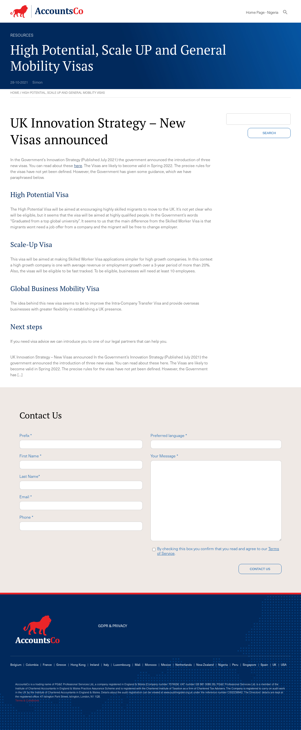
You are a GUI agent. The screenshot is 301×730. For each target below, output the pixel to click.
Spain (264, 664)
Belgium (15, 664)
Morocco (151, 664)
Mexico (166, 664)
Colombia (32, 664)
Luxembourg (121, 664)
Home (14, 92)
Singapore (249, 664)
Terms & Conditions (27, 700)
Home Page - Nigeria (262, 12)
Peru (235, 664)
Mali (137, 664)
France (47, 664)
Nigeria (223, 664)
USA (283, 664)
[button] (285, 13)
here (78, 165)
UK (274, 664)
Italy (106, 664)
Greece (61, 664)
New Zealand (205, 664)
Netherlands (183, 664)
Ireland (94, 664)
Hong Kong (78, 664)
